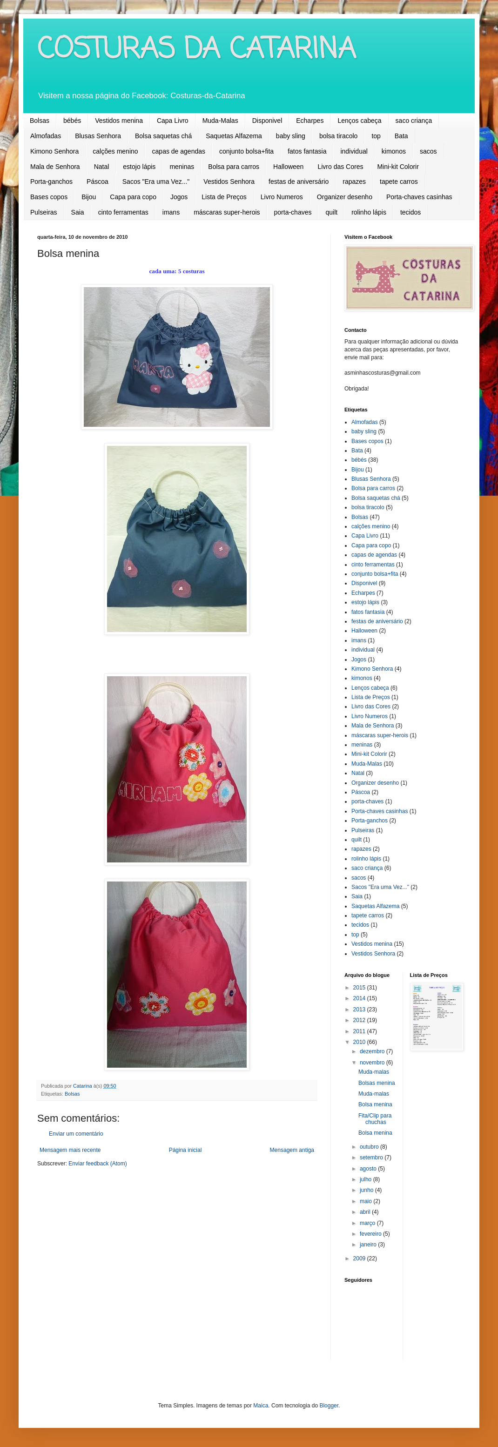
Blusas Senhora (98, 136)
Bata (401, 136)
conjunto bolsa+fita (246, 151)
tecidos (410, 212)
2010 (360, 1042)
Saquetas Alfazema (234, 136)
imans (171, 212)
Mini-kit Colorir (397, 166)
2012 (360, 1020)
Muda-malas (373, 1072)
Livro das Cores (340, 166)
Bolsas (39, 120)
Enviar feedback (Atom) (97, 1163)
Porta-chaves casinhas (419, 197)
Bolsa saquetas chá (163, 136)
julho (366, 1179)
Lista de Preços (224, 197)
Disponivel (267, 120)
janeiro (369, 1244)
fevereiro (371, 1234)
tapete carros (399, 181)
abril (366, 1212)
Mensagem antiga (292, 1150)
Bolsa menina (375, 1104)
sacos (428, 151)
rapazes (354, 181)
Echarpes (309, 120)
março (368, 1223)
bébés (72, 120)
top (375, 136)
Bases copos (48, 197)
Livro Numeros (282, 197)
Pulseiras (43, 212)
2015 (360, 987)
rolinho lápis (368, 212)
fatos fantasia (307, 151)
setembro (372, 1157)
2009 (360, 1258)
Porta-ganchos (51, 181)
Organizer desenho (344, 197)
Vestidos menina (119, 120)
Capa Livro (172, 120)
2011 (360, 1031)
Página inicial (185, 1150)
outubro (370, 1147)
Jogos (179, 197)
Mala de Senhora (55, 166)
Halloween (288, 166)
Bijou (88, 197)
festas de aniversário (299, 181)
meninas (181, 166)
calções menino (115, 151)
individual (353, 151)
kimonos (394, 151)
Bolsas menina (376, 1083)
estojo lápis (139, 166)
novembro (373, 1062)
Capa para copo (133, 197)
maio (366, 1201)
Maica (260, 1405)
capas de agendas (178, 151)
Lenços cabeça (359, 120)
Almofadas (45, 136)
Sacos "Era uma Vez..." (156, 181)
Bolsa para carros (233, 166)
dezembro (373, 1051)
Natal (101, 166)
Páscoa (97, 181)
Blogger (328, 1405)
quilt (331, 212)
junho (367, 1190)
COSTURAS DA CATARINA (196, 50)
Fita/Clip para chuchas (374, 1118)
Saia (77, 212)
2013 (360, 1009)
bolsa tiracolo (338, 136)
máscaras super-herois (227, 212)
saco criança (414, 120)
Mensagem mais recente (70, 1150)
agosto (369, 1168)
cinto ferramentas (123, 212)
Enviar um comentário (76, 1134)
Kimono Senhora (54, 151)
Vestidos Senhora (229, 181)
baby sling (290, 136)
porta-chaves (293, 212)
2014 (360, 998)
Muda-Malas (220, 120)
